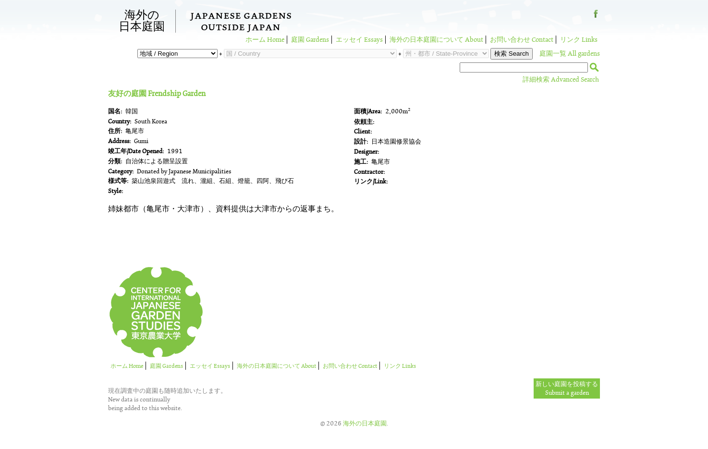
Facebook (596, 17)
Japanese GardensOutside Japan (241, 22)
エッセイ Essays (359, 40)
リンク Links (579, 40)
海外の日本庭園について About (436, 40)
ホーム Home (264, 40)
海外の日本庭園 (142, 21)
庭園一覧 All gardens (569, 53)
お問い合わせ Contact (521, 40)
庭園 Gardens (310, 40)
